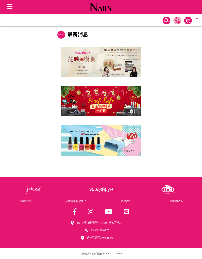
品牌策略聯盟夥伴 (75, 201)
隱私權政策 (176, 201)
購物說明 (126, 201)
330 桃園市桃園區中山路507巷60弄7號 (99, 222)
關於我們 (25, 201)
